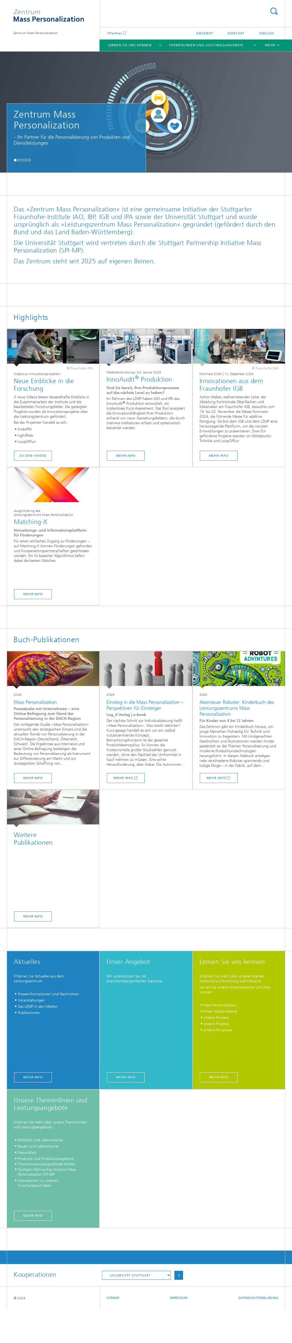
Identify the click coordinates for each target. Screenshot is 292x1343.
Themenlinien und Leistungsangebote (206, 45)
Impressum (178, 1331)
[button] (15, 159)
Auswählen (178, 1308)
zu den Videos (33, 489)
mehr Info (125, 489)
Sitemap (113, 1331)
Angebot (204, 33)
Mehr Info (33, 950)
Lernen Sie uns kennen (130, 45)
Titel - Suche (274, 11)
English (266, 33)
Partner (116, 33)
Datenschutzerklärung (258, 1331)
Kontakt (236, 33)
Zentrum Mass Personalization (36, 33)
